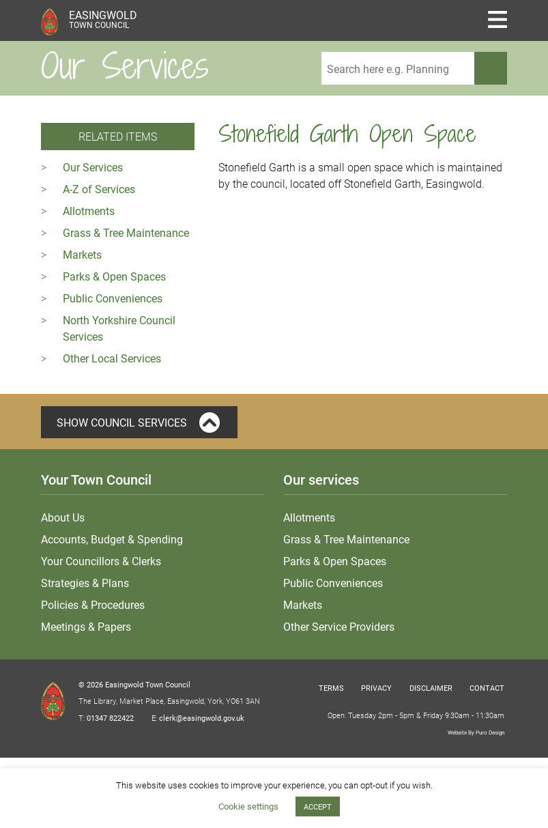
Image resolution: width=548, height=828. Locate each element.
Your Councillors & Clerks (101, 561)
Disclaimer (430, 688)
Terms (331, 688)
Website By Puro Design (476, 732)
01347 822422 (110, 718)
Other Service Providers (338, 626)
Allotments (89, 210)
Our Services (93, 167)
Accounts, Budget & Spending (112, 539)
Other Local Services (112, 358)
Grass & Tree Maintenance (126, 232)
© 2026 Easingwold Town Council (134, 684)
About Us (63, 517)
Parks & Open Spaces (114, 276)
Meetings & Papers (86, 626)
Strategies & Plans (85, 582)
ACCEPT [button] (318, 806)
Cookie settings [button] (248, 806)
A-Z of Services (99, 189)
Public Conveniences (112, 298)
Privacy (376, 688)
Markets (82, 254)
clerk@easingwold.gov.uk (201, 718)
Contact (487, 688)
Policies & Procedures (93, 604)
